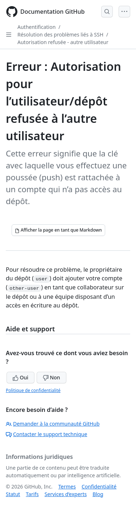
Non (51, 377)
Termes (67, 486)
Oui (20, 377)
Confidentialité (99, 486)
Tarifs (32, 494)
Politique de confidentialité (33, 390)
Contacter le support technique (46, 434)
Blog (97, 494)
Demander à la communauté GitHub (53, 423)
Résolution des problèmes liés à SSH (60, 34)
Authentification (36, 26)
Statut (13, 494)
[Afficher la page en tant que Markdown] (58, 230)
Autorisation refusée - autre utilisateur (62, 42)
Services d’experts (66, 494)
